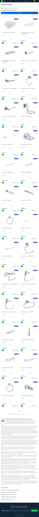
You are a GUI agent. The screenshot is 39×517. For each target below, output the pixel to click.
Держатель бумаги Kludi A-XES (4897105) (8, 339)
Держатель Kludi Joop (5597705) (26, 200)
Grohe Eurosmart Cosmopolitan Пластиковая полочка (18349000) (9, 61)
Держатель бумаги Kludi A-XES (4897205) (27, 339)
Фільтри (19, 12)
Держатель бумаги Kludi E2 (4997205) (27, 367)
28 (36, 15)
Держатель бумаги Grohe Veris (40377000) (27, 311)
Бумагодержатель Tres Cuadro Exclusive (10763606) (29, 60)
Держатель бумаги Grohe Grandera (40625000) (28, 283)
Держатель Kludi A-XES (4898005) (7, 172)
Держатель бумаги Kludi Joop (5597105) (8, 395)
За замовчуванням (5, 15)
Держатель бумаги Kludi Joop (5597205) (27, 395)
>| (29, 414)
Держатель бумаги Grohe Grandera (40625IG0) (9, 311)
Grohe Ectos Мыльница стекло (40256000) (8, 32)
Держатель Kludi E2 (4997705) (6, 200)
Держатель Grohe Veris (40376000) (26, 144)
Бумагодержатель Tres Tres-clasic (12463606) (9, 116)
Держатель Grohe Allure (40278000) (26, 116)
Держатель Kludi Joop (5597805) (7, 228)
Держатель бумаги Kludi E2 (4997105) (8, 367)
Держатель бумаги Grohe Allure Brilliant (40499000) (10, 283)
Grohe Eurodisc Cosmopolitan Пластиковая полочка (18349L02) (27, 33)
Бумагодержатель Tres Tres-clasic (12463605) (28, 88)
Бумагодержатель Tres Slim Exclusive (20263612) (9, 88)
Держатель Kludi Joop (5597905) (26, 228)
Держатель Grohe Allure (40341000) (7, 144)
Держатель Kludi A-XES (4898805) (26, 172)
